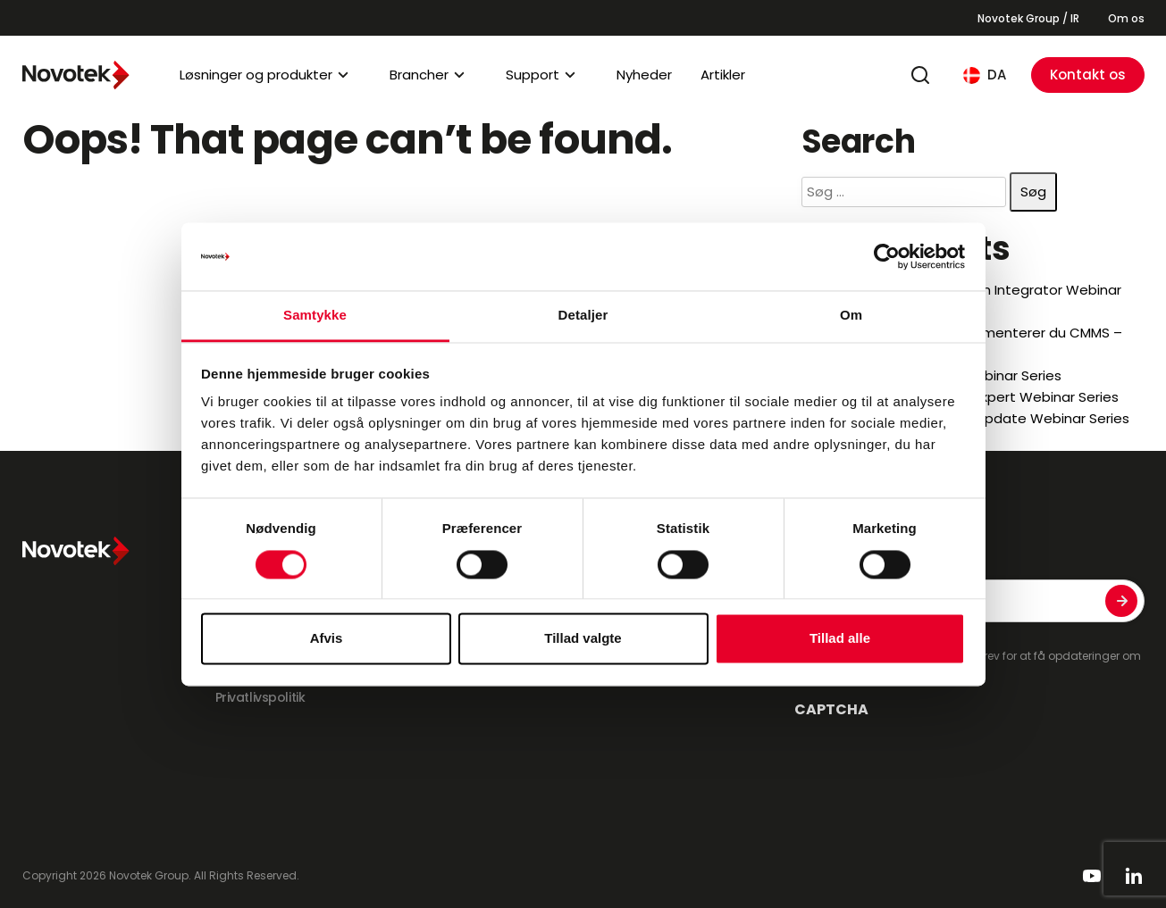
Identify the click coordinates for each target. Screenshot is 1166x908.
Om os (1126, 18)
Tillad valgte (582, 638)
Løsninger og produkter (256, 74)
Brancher (419, 74)
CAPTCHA (831, 710)
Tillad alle (839, 638)
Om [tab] (851, 315)
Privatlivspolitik (260, 697)
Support (532, 74)
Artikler (722, 74)
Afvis (326, 638)
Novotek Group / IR (1028, 18)
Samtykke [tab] (315, 315)
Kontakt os (1088, 74)
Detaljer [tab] (583, 315)
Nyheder (644, 74)
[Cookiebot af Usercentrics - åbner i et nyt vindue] (887, 256)
